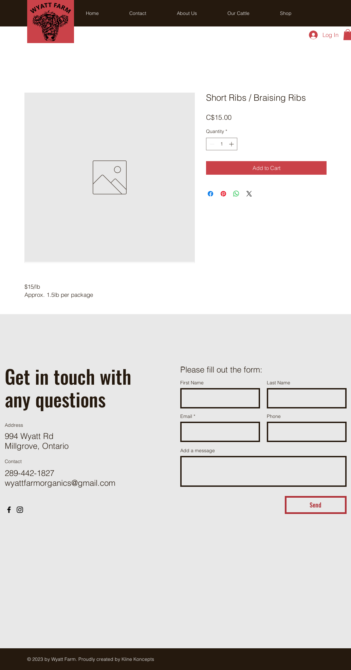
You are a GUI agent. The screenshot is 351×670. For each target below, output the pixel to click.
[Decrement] (211, 144)
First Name (192, 382)
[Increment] (232, 144)
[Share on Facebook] (210, 194)
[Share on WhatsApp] (236, 194)
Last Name (278, 382)
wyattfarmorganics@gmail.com (60, 483)
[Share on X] (249, 194)
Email (186, 416)
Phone (274, 416)
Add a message (197, 450)
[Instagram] (20, 509)
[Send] (316, 505)
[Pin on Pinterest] (223, 194)
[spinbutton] (222, 144)
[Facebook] (9, 509)
